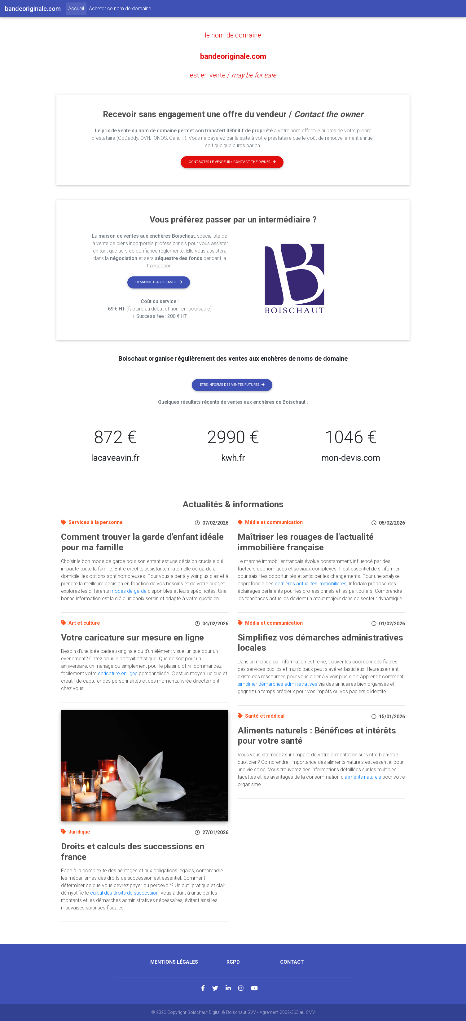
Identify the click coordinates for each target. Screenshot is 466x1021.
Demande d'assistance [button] (158, 282)
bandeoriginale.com (233, 54)
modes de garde (128, 591)
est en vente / (233, 75)
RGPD (233, 962)
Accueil (77, 8)
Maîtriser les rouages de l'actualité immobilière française (306, 542)
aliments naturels (363, 777)
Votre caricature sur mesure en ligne (132, 637)
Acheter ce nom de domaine (120, 8)
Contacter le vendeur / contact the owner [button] (232, 162)
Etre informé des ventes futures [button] (232, 385)
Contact (292, 962)
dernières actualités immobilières (310, 584)
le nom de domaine (233, 35)
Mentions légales (174, 962)
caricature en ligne (118, 673)
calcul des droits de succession (124, 893)
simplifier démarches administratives (277, 684)
